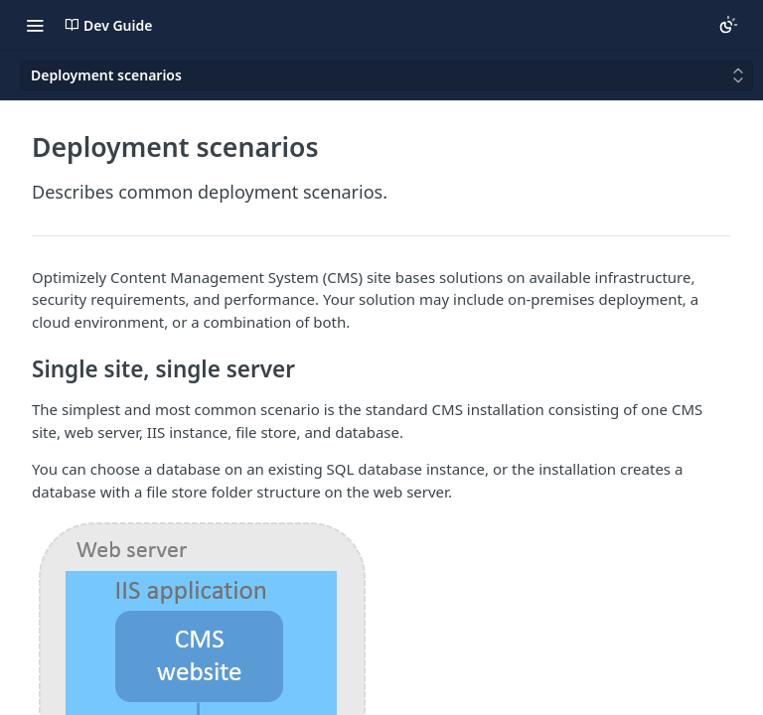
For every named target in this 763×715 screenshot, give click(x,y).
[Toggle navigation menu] (35, 25)
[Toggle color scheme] (728, 25)
